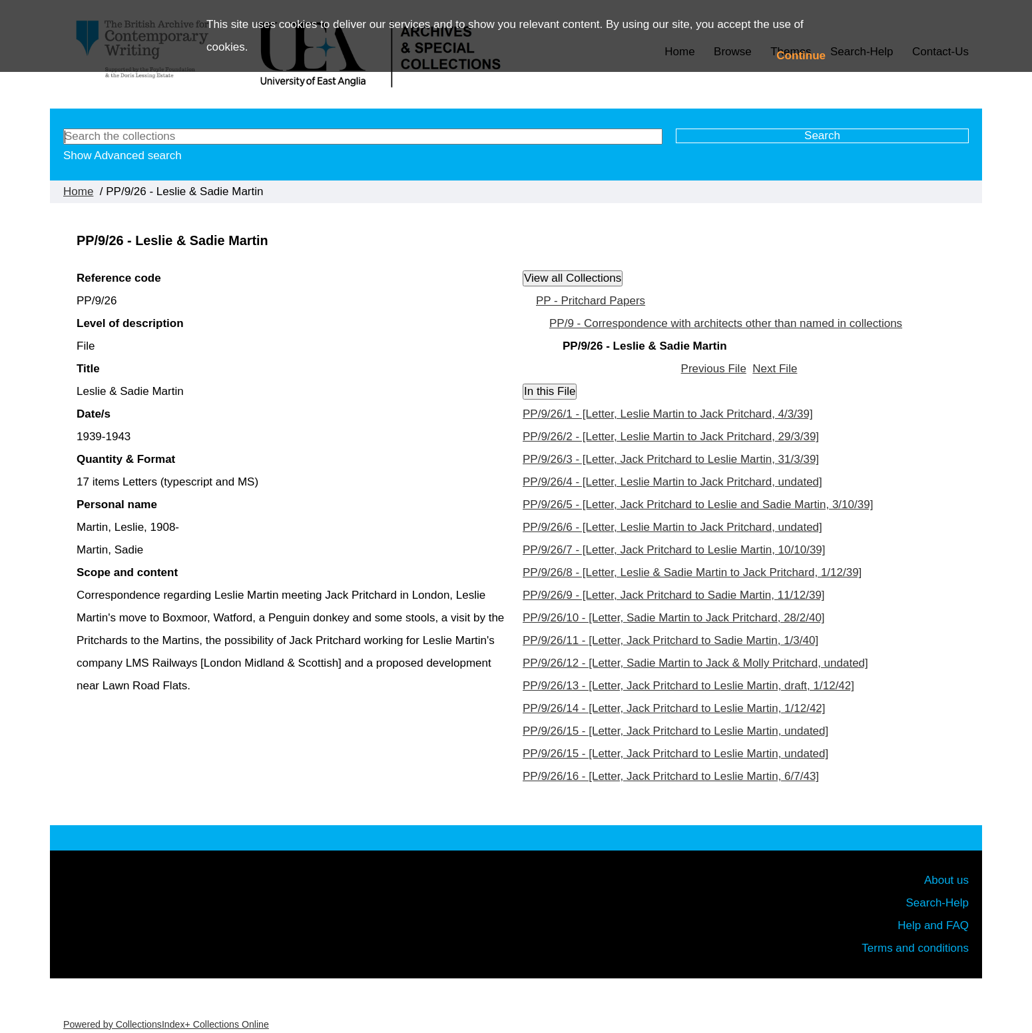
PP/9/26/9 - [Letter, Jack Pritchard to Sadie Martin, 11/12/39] (674, 595)
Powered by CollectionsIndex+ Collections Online (166, 1024)
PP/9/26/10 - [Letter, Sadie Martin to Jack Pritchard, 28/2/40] (674, 617)
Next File (774, 368)
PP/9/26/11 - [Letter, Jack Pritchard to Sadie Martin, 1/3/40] (670, 640)
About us (946, 880)
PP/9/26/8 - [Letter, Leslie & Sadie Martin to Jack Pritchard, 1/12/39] (692, 572)
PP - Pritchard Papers (590, 300)
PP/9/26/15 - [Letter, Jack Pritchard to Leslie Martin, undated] (675, 731)
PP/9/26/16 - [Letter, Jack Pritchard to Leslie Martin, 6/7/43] (671, 776)
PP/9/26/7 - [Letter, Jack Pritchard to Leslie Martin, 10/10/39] (674, 549)
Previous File (713, 368)
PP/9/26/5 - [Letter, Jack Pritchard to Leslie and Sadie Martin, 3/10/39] (698, 504)
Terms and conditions (915, 948)
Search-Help (937, 902)
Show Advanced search (122, 155)
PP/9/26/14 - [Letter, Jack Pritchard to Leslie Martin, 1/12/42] (674, 708)
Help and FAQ (933, 925)
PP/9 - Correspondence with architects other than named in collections (725, 323)
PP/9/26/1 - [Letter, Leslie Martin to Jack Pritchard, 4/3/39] (668, 414)
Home (78, 191)
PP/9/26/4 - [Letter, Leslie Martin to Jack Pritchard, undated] (672, 482)
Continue (801, 55)
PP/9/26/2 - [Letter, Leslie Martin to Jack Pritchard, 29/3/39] (671, 436)
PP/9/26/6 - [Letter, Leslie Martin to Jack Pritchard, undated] (672, 527)
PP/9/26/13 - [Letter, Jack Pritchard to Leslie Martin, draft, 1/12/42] (688, 685)
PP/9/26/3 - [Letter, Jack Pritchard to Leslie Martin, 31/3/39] (671, 459)
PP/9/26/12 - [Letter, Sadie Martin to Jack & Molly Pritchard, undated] (695, 663)
